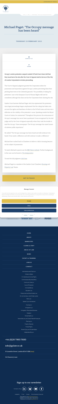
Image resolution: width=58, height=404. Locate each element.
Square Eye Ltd (34, 399)
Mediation (29, 313)
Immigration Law (29, 307)
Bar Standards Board (33, 396)
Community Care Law (29, 282)
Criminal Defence (29, 287)
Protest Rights (29, 326)
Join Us (29, 262)
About (29, 237)
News (29, 254)
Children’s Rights (29, 274)
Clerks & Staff (29, 245)
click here (24, 158)
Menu (54, 8)
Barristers (29, 241)
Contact (29, 266)
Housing (44, 164)
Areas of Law (29, 250)
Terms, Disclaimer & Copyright (37, 394)
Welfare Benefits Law (29, 332)
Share (29, 65)
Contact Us (29, 58)
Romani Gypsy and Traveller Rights (29, 329)
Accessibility (17, 394)
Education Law (29, 290)
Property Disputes (29, 324)
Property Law (9, 167)
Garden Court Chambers (5, 8)
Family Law (29, 298)
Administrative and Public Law (29, 271)
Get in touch (29, 178)
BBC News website (33, 150)
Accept (29, 201)
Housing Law (29, 305)
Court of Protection (29, 285)
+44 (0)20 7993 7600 (49, 8)
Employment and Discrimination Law (29, 293)
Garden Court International (29, 301)
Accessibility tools (50, 1)
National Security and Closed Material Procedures (29, 318)
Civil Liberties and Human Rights (29, 277)
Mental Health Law (29, 315)
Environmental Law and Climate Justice (29, 296)
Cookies (25, 215)
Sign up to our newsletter (29, 382)
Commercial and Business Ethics (29, 279)
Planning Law (29, 321)
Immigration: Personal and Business (29, 310)
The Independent (27, 153)
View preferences (29, 210)
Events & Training (29, 258)
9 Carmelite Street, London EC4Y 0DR (19, 351)
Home (29, 233)
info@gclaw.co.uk (13, 345)
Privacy (31, 215)
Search (46, 8)
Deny (29, 205)
